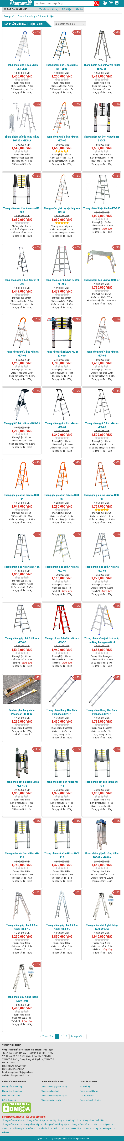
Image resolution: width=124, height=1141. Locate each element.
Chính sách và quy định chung (54, 1086)
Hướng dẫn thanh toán (12, 1091)
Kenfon (29, 1128)
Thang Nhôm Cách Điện (93, 1120)
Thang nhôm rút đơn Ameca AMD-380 (22, 210)
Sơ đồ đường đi (9, 1100)
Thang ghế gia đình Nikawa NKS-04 (22, 497)
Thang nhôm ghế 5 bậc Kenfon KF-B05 (22, 281)
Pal (55, 1128)
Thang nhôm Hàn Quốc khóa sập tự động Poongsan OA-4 (101, 640)
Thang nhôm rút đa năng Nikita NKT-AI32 (22, 783)
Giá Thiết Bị (85, 1086)
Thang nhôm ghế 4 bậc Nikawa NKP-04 (61, 425)
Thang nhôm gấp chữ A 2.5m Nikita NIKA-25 (62, 927)
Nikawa (5, 1132)
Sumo (85, 1128)
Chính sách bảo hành (50, 1091)
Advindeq (17, 1128)
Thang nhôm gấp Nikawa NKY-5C (22, 566)
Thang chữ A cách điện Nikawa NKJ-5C (62, 640)
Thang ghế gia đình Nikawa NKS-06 (102, 497)
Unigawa (106, 1124)
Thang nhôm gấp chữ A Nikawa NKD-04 (62, 568)
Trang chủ (9, 16)
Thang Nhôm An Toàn (12, 1120)
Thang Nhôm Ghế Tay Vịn (55, 1124)
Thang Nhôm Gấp (31, 1124)
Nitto (96, 1124)
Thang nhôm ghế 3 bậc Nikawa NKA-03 (22, 353)
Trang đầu (46, 1036)
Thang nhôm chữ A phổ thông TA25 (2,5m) (102, 927)
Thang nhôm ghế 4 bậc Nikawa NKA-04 (102, 353)
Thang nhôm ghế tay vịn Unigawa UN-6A (62, 210)
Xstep (95, 1128)
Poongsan (107, 1128)
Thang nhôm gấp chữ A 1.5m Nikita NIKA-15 (22, 927)
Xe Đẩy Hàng (56, 1120)
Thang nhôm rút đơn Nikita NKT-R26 (61, 855)
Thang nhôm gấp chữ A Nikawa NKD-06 (22, 640)
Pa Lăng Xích (72, 1120)
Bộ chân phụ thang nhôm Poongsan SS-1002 (22, 712)
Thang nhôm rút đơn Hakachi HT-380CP (102, 138)
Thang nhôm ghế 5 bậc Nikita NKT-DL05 (62, 66)
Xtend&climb (43, 1128)
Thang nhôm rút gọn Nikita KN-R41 (62, 783)
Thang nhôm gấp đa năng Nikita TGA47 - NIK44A (102, 855)
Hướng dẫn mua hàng (12, 1086)
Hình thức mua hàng (11, 1095)
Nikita (64, 1128)
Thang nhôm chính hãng (90, 1100)
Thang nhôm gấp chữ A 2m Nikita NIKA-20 (102, 66)
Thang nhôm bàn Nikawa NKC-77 (102, 280)
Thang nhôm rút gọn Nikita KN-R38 (102, 783)
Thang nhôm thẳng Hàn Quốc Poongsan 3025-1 (101, 712)
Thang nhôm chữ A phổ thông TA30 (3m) (22, 998)
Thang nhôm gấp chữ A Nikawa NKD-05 (102, 568)
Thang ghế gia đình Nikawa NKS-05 (62, 497)
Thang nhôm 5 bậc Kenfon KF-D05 (101, 208)
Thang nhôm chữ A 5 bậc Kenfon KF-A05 (61, 281)
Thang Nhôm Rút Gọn (35, 1120)
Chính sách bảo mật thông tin (54, 1095)
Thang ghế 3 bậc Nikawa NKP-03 (22, 423)
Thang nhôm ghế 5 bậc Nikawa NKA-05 (61, 138)
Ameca (5, 1128)
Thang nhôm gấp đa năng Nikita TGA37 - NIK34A (22, 138)
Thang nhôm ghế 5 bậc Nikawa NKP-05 (102, 425)
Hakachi (75, 1128)
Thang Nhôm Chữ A (80, 1124)
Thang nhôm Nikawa (89, 1091)
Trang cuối (77, 1036)
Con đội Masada (87, 1095)
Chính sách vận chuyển (51, 1100)
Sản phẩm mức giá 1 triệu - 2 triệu (36, 16)
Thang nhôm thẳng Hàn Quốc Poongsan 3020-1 (62, 712)
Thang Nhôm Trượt (10, 1124)
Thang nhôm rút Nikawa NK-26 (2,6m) (61, 353)
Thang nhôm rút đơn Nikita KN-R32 (22, 855)
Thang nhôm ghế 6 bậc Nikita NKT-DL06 (22, 66)
